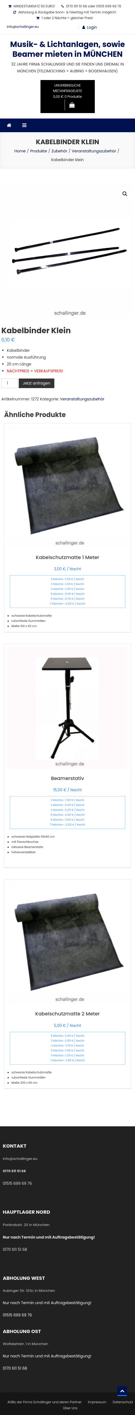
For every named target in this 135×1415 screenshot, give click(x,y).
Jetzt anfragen (36, 383)
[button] (125, 194)
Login (92, 27)
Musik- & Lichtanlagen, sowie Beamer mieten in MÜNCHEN (67, 49)
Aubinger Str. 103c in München (29, 1290)
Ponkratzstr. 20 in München (26, 1224)
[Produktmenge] (9, 383)
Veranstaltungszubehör (82, 399)
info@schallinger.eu (23, 26)
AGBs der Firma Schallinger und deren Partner (44, 1402)
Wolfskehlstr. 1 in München (25, 1343)
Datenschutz (123, 1402)
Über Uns (70, 1408)
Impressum (97, 1402)
